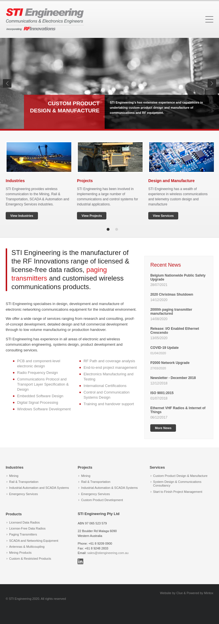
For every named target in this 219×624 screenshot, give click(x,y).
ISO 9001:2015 (161, 393)
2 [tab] (116, 229)
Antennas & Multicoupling (26, 546)
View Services (163, 215)
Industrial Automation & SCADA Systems (109, 487)
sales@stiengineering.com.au (107, 553)
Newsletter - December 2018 (173, 378)
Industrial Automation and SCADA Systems (39, 487)
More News (163, 428)
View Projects (92, 215)
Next (212, 83)
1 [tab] (108, 229)
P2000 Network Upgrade (169, 363)
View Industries (21, 215)
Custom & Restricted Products (30, 558)
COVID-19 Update (164, 348)
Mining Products (20, 552)
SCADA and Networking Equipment (33, 540)
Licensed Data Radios (24, 522)
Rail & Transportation (23, 481)
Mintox (208, 593)
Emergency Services (23, 494)
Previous (7, 83)
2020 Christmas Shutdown (172, 294)
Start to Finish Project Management (177, 491)
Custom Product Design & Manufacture (180, 475)
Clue (179, 593)
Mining (13, 475)
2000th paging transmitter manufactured (171, 312)
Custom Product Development (102, 500)
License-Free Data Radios (27, 528)
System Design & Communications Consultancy (177, 483)
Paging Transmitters (23, 534)
